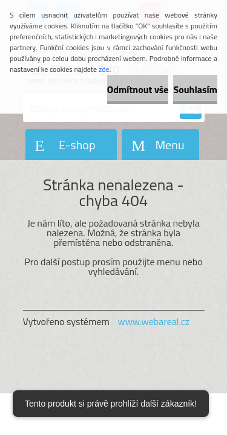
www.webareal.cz (153, 321)
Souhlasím (195, 89)
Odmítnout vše (138, 89)
